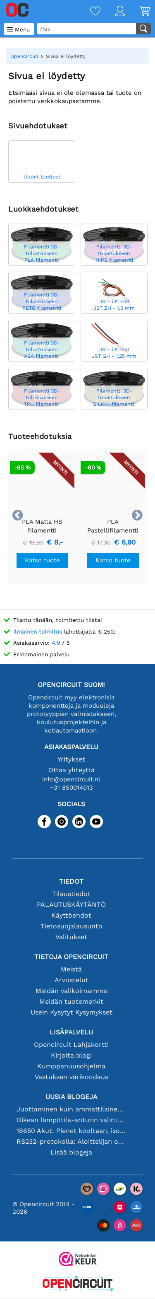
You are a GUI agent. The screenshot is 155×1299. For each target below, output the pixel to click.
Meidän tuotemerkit (71, 1001)
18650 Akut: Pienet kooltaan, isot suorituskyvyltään (71, 1131)
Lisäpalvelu (71, 1032)
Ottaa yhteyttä (71, 770)
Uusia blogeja (71, 1097)
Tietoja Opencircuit (71, 957)
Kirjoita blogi (71, 1055)
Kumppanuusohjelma (71, 1066)
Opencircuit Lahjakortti (71, 1044)
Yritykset (71, 759)
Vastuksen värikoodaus (71, 1077)
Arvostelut (71, 980)
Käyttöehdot (71, 915)
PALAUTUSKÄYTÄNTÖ (71, 905)
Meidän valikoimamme (71, 991)
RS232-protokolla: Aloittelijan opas (71, 1141)
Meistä (71, 969)
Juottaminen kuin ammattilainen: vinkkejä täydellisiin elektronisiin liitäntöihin (71, 1109)
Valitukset (71, 937)
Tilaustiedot (71, 894)
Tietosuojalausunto (72, 926)
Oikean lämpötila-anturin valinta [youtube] (71, 1120)
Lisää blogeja (71, 1152)
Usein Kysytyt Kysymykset (71, 1012)
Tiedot (71, 881)
